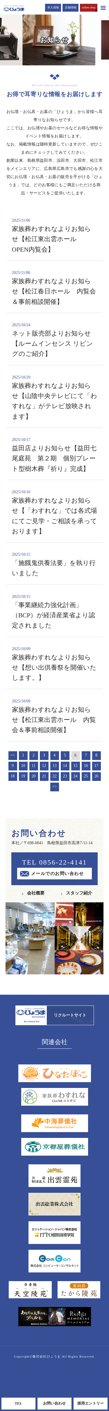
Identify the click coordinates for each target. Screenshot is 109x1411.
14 (65, 765)
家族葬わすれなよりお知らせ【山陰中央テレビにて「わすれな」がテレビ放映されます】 (54, 397)
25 (86, 776)
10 (23, 765)
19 (23, 776)
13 (55, 765)
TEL (18, 1403)
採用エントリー (90, 1403)
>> (54, 786)
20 (34, 776)
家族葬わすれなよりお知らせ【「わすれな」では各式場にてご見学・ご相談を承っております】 (54, 512)
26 (96, 776)
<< (12, 755)
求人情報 (53, 7)
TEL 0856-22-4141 (54, 862)
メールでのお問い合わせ (57, 873)
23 (65, 776)
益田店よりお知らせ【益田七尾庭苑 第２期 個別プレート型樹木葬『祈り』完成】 (54, 454)
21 (44, 776)
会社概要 (35, 893)
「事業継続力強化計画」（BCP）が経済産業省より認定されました (54, 611)
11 (33, 765)
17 (96, 765)
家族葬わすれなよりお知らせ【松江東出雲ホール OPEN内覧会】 (54, 235)
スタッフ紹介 (79, 893)
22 (55, 776)
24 (76, 776)
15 (76, 765)
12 (44, 765)
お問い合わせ (54, 1403)
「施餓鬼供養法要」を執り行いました (54, 564)
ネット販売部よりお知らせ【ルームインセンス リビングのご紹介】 (54, 340)
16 (86, 765)
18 (13, 776)
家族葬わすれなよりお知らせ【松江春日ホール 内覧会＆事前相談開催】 (54, 287)
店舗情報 (70, 7)
